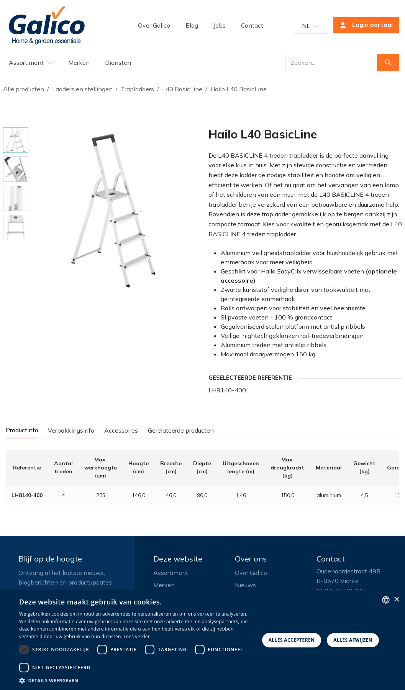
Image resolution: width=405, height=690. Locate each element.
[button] (137, 680)
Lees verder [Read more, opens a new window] (137, 636)
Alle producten (23, 89)
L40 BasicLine (182, 89)
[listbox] (386, 600)
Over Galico (251, 572)
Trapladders (137, 89)
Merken (164, 585)
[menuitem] (154, 25)
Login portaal (364, 25)
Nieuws (245, 585)
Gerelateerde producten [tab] (181, 430)
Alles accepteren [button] (292, 640)
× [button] (396, 600)
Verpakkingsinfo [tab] (71, 430)
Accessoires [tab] (121, 430)
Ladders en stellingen (82, 89)
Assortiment (170, 572)
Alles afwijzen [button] (352, 640)
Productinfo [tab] (22, 430)
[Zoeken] (388, 62)
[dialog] (202, 640)
